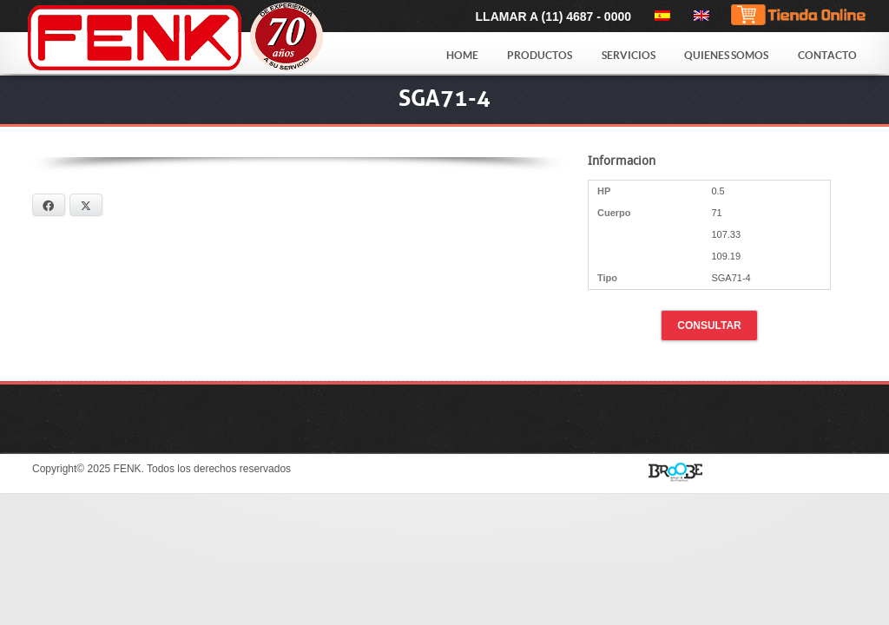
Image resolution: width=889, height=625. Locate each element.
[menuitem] (659, 15)
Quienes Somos (726, 55)
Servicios (628, 55)
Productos (539, 55)
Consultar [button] (709, 325)
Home (462, 55)
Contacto (827, 55)
